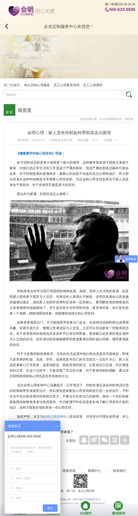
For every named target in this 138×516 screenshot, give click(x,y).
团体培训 (69, 471)
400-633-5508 (122, 9)
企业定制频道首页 (111, 119)
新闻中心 (94, 471)
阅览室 (129, 119)
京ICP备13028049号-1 (86, 499)
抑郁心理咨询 (42, 153)
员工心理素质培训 (66, 85)
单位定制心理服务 (37, 85)
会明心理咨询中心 (56, 416)
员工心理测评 (92, 85)
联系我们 (119, 471)
